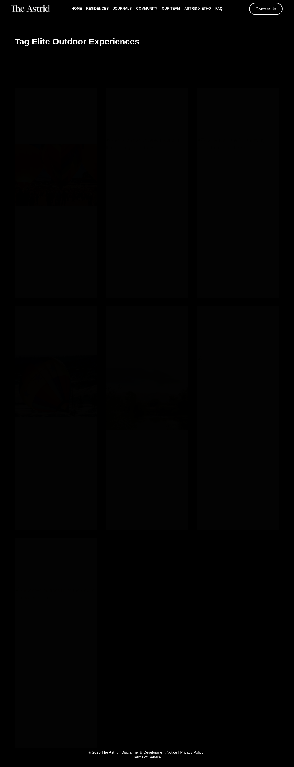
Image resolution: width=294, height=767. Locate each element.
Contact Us (266, 8)
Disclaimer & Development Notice (149, 752)
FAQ (219, 9)
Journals (122, 9)
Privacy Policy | (192, 752)
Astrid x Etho (197, 9)
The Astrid (110, 752)
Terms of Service (147, 757)
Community (146, 9)
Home (76, 9)
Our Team (171, 9)
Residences (97, 9)
